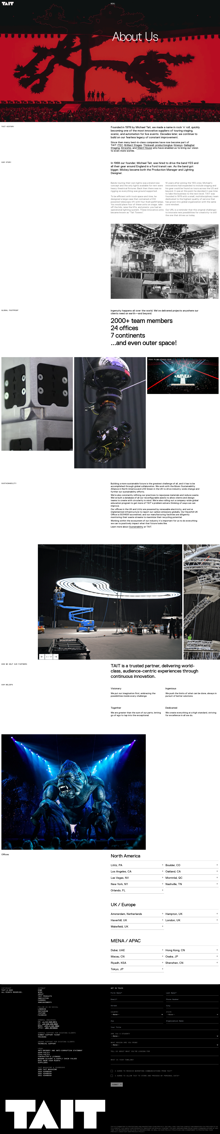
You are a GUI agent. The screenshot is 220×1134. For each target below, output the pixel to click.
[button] (42, 656)
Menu (113, 3)
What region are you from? (124, 1042)
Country (114, 1012)
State (168, 1012)
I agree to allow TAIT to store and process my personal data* (145, 1076)
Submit (116, 1085)
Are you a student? (120, 1034)
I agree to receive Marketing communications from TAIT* (141, 1071)
